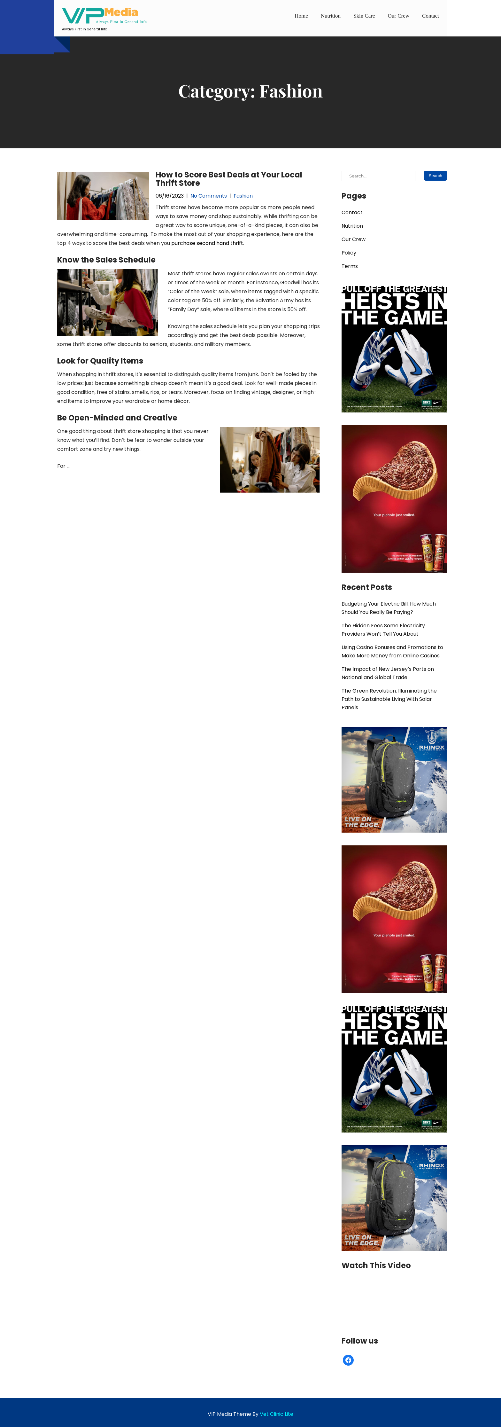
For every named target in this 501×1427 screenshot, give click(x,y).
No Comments (208, 196)
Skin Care (364, 16)
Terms (350, 266)
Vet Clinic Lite (276, 1414)
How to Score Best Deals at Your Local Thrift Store (229, 178)
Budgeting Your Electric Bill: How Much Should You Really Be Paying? (389, 608)
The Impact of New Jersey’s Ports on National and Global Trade (388, 673)
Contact (430, 16)
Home (301, 16)
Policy (349, 252)
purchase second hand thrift (207, 243)
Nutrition (331, 16)
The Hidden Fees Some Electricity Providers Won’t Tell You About (383, 630)
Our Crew (399, 16)
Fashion (243, 196)
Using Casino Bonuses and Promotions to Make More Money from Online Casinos (392, 651)
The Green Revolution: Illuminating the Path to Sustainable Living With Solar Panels (389, 699)
